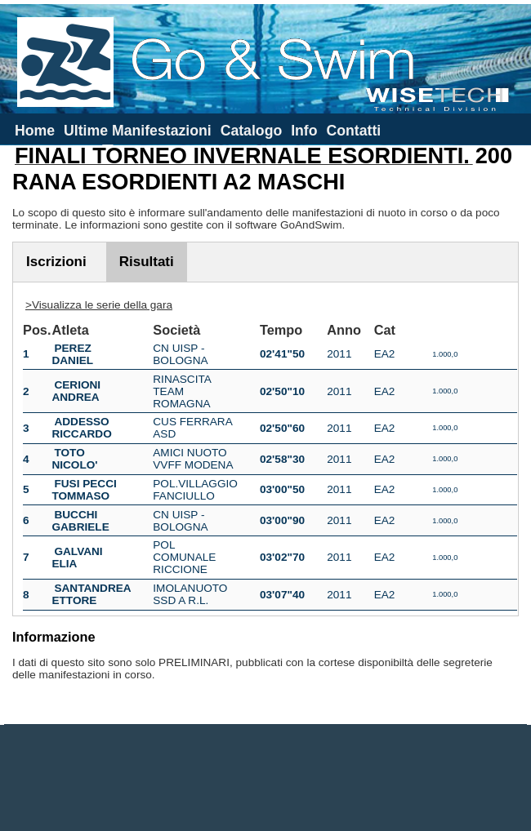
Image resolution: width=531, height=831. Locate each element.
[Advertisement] (265, 778)
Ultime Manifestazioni (138, 130)
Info (304, 130)
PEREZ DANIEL (72, 354)
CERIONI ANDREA (75, 391)
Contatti (353, 130)
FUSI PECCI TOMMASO (83, 490)
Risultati (146, 261)
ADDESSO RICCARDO (81, 428)
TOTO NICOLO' (74, 459)
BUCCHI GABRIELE (80, 521)
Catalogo (252, 130)
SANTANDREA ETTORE (91, 594)
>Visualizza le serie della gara (98, 305)
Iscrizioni (56, 261)
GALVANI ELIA (76, 557)
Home (35, 130)
